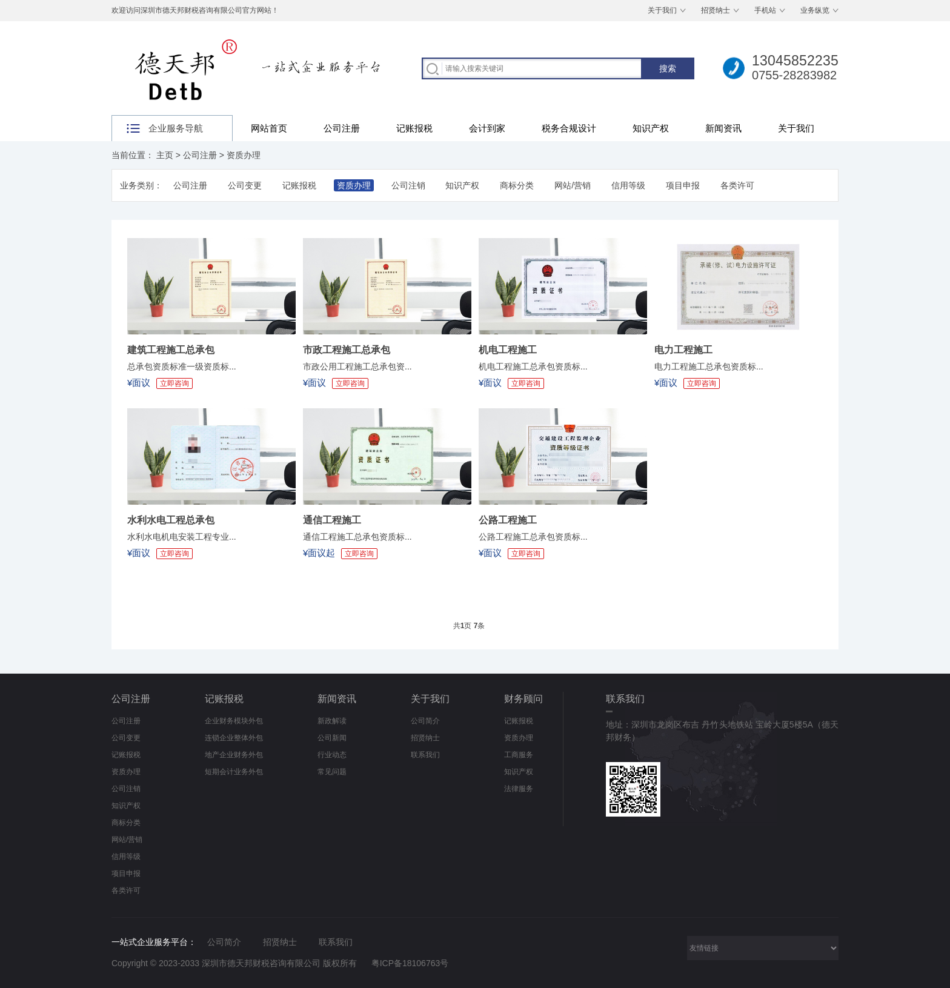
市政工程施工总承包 (346, 350)
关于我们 (662, 10)
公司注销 (408, 185)
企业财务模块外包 (234, 721)
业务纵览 (814, 10)
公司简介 (425, 721)
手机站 (765, 10)
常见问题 (332, 772)
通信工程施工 (332, 520)
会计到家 (487, 128)
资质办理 (244, 155)
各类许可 (737, 185)
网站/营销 (572, 185)
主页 (164, 155)
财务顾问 (523, 699)
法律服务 (518, 788)
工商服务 (518, 755)
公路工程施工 (508, 520)
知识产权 (651, 128)
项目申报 (683, 185)
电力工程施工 (683, 350)
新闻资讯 (723, 128)
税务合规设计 (569, 128)
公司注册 (342, 128)
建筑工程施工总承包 (170, 350)
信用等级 (628, 185)
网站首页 (269, 128)
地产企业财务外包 (234, 755)
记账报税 (414, 128)
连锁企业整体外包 (234, 738)
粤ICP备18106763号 (410, 963)
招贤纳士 (715, 10)
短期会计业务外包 (234, 772)
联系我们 (425, 755)
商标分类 (517, 185)
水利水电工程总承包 (170, 520)
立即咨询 (174, 383)
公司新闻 (332, 738)
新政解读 (332, 721)
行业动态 (332, 755)
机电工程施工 (508, 350)
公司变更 (245, 185)
